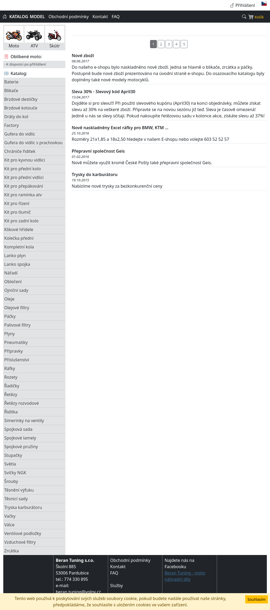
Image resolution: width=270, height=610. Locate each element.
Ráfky (9, 368)
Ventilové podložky (22, 533)
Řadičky (11, 386)
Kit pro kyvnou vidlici (24, 160)
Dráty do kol (16, 116)
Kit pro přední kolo (22, 169)
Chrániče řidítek (19, 151)
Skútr (54, 37)
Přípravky (13, 351)
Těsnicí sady (16, 499)
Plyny (9, 334)
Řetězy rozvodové (21, 403)
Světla (10, 464)
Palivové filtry (17, 325)
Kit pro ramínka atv (23, 195)
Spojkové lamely (20, 438)
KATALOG (18, 16)
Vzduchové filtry (20, 542)
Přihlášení (242, 5)
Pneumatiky (16, 342)
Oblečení (13, 281)
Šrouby (11, 481)
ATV (34, 37)
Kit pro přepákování (23, 186)
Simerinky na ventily (24, 420)
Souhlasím (257, 599)
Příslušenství (16, 360)
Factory (11, 125)
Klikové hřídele (18, 229)
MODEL (37, 16)
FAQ (115, 16)
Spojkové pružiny (21, 446)
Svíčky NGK (15, 473)
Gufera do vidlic (19, 134)
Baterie (11, 82)
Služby (116, 585)
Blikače (11, 90)
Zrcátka (11, 551)
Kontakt (100, 16)
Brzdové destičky (20, 99)
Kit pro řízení (16, 203)
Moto (13, 37)
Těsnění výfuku (19, 490)
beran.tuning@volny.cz (78, 592)
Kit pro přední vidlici (24, 177)
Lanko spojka (17, 264)
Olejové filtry (16, 308)
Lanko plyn (15, 255)
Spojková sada (18, 429)
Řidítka (11, 412)
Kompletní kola (19, 247)
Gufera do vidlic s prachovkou (33, 143)
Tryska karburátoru (23, 507)
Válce (9, 525)
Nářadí (10, 273)
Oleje (9, 299)
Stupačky (13, 455)
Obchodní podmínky (69, 16)
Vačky (10, 516)
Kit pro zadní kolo (21, 221)
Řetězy (10, 394)
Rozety (10, 377)
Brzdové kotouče (20, 108)
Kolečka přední (18, 238)
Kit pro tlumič (17, 212)
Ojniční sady (16, 290)
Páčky (10, 316)
